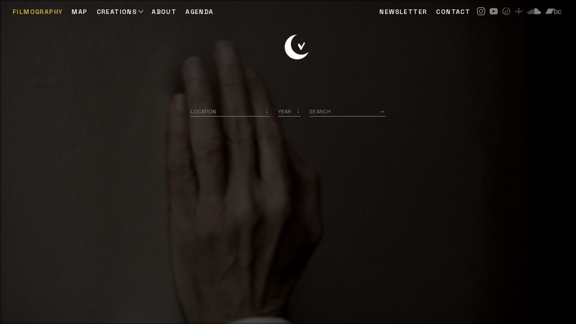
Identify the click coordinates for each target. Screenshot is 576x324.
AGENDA (199, 12)
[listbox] (289, 111)
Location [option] (203, 111)
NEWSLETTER (403, 12)
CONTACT (453, 12)
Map (79, 12)
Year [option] (284, 111)
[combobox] (229, 111)
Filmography (38, 12)
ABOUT (164, 12)
